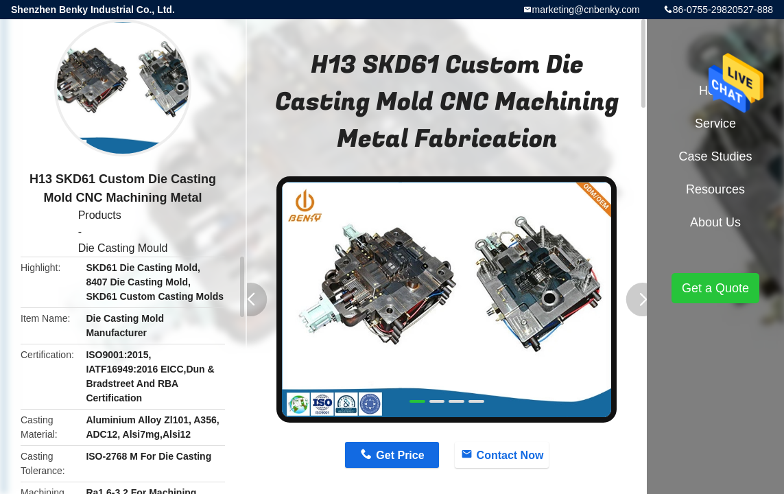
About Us (715, 222)
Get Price (400, 455)
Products (99, 215)
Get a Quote (715, 288)
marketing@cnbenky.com (586, 9)
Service (715, 123)
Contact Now (510, 455)
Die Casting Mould (123, 248)
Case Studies (715, 156)
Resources (715, 189)
